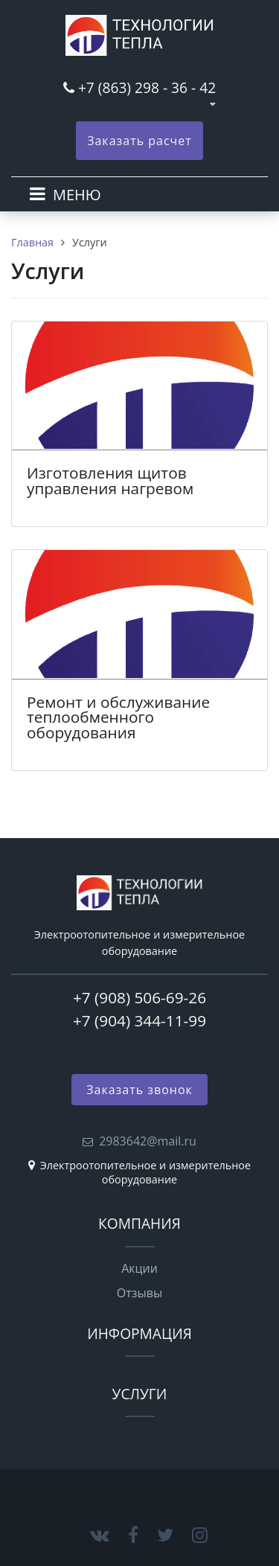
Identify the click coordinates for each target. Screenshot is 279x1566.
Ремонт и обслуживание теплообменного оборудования (118, 717)
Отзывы (139, 1293)
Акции (139, 1268)
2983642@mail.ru (147, 1141)
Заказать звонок (139, 1089)
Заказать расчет (139, 140)
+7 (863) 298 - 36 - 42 (147, 87)
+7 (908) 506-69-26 (139, 997)
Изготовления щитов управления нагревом (110, 480)
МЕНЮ (77, 195)
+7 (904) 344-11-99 (139, 1020)
